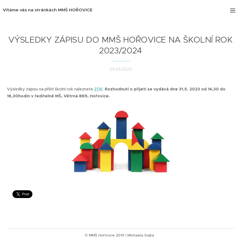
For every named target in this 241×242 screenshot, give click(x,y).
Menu (232, 10)
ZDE (98, 89)
